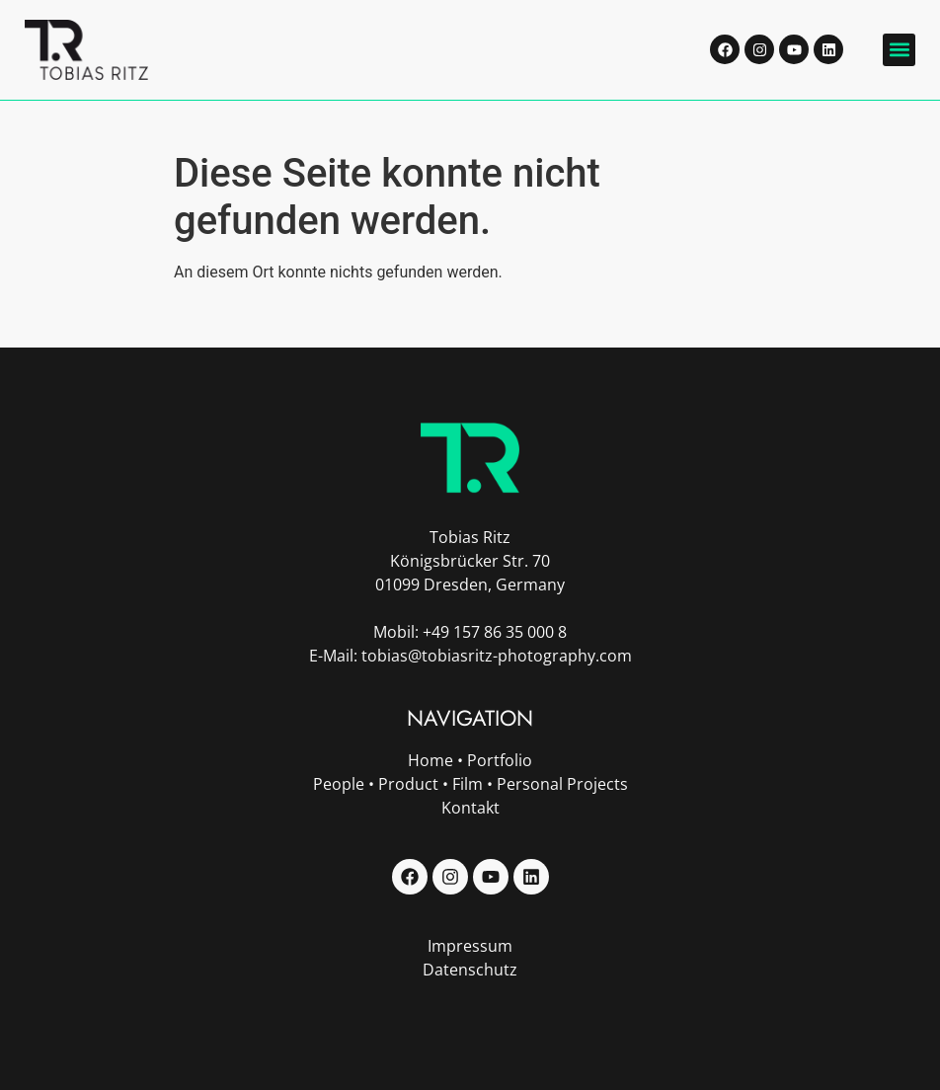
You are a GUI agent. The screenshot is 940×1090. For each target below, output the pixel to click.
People (338, 784)
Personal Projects (562, 784)
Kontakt (470, 807)
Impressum (470, 946)
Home (430, 760)
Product (408, 784)
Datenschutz (470, 969)
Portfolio (499, 760)
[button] (899, 50)
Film (467, 784)
